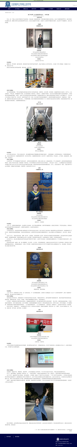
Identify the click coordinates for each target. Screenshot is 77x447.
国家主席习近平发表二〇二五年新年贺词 (65, 429)
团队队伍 (25, 8)
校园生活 (59, 8)
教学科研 (34, 8)
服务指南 (67, 8)
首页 (9, 8)
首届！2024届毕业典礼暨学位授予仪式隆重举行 (46, 429)
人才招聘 (50, 8)
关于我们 (17, 8)
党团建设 (42, 8)
